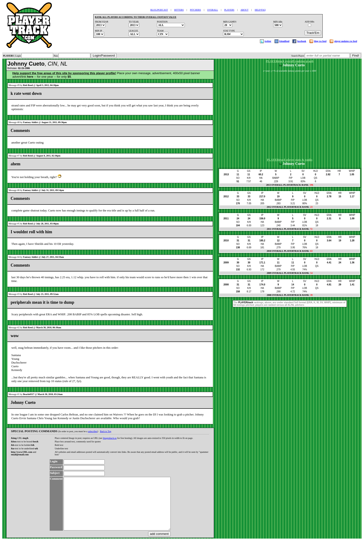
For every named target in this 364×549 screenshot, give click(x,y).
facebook (301, 41)
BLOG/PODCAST (159, 10)
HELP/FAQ (260, 10)
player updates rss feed (345, 41)
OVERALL (212, 10)
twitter (268, 41)
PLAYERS (229, 10)
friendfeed (284, 41)
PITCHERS (195, 10)
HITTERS (179, 10)
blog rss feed (320, 41)
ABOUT (244, 10)
